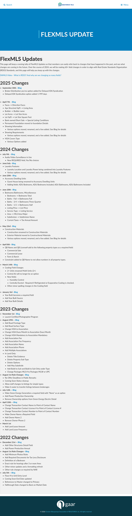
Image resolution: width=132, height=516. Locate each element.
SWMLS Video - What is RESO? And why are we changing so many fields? (30, 75)
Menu (124, 5)
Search (8, 5)
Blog (20, 88)
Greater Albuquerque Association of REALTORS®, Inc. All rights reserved (69, 512)
